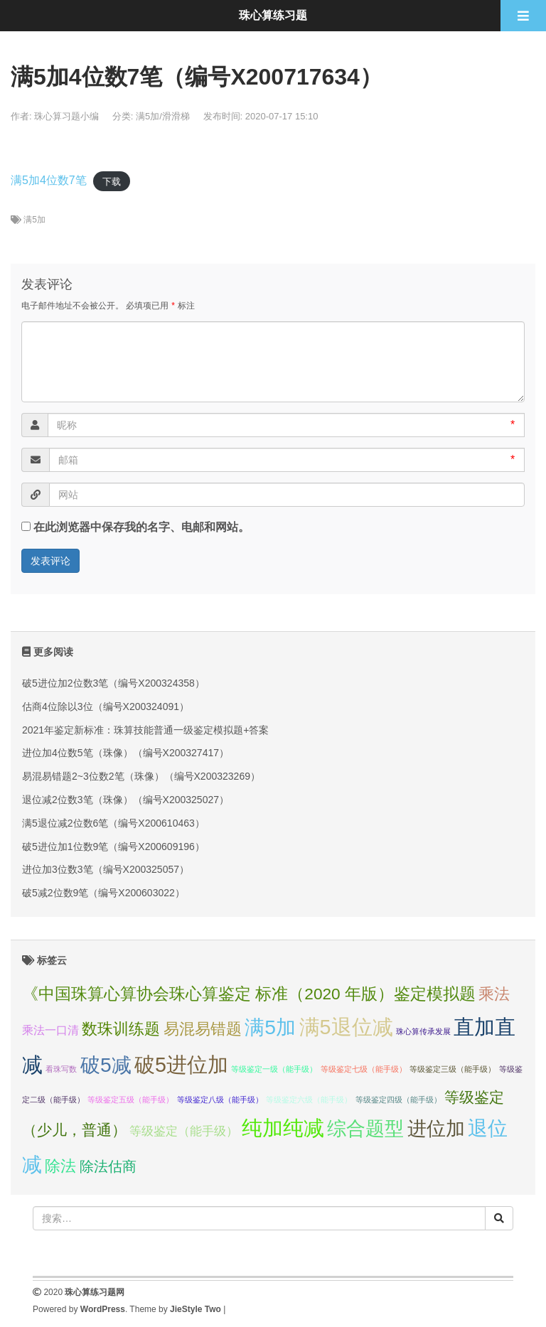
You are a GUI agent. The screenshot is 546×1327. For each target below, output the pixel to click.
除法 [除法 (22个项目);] (60, 1166)
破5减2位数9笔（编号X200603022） (103, 892)
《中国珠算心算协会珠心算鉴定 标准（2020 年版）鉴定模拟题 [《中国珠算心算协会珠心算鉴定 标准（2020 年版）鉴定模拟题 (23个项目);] (249, 993)
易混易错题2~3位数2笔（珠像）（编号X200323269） (141, 776)
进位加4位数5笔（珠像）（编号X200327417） (125, 752)
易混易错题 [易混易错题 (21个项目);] (203, 1029)
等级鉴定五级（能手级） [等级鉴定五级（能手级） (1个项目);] (130, 1099)
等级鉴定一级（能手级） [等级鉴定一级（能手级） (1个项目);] (274, 1069)
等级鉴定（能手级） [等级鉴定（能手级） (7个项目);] (183, 1131)
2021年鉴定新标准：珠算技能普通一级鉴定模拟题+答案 (145, 730)
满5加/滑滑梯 (163, 116)
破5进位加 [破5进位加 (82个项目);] (181, 1064)
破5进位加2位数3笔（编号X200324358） (113, 683)
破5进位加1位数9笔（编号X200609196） (113, 846)
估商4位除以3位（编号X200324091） (105, 706)
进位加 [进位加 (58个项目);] (436, 1128)
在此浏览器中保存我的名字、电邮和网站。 (141, 527)
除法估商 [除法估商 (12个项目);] (108, 1166)
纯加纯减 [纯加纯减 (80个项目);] (283, 1128)
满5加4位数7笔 (49, 180)
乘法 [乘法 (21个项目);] (494, 994)
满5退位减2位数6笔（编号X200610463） (113, 823)
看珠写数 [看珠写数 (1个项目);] (61, 1069)
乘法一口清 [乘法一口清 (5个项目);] (50, 1030)
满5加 (34, 220)
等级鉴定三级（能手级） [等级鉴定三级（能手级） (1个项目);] (453, 1069)
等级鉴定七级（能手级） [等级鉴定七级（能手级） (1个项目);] (364, 1069)
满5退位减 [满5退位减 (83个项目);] (346, 1027)
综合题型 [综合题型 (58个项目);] (365, 1128)
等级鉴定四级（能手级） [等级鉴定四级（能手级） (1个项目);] (398, 1099)
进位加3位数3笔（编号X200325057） (105, 869)
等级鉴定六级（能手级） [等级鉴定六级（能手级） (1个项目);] (309, 1099)
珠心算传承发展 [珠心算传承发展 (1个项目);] (423, 1031)
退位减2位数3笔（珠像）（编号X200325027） (125, 799)
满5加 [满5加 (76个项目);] (270, 1027)
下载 (111, 181)
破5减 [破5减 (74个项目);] (106, 1064)
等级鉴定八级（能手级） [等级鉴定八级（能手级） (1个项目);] (220, 1099)
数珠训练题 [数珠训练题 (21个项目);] (121, 1029)
